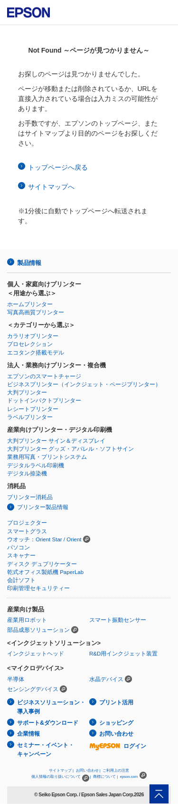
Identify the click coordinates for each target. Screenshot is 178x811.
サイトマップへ (51, 187)
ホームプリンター (30, 304)
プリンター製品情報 (42, 507)
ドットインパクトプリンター (44, 400)
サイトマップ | (61, 770)
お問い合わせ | (88, 770)
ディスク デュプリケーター (42, 564)
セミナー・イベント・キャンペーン (45, 749)
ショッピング (116, 723)
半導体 (15, 679)
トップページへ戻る (58, 167)
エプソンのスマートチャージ (44, 376)
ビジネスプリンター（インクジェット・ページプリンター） (84, 384)
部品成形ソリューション (38, 630)
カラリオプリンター (32, 336)
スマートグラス (27, 531)
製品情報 (29, 262)
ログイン (117, 746)
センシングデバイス (32, 689)
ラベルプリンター (30, 417)
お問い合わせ (116, 733)
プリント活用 (116, 702)
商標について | (105, 777)
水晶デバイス (106, 679)
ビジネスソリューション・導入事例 (51, 707)
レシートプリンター (32, 409)
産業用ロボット (27, 620)
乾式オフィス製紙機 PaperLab (45, 572)
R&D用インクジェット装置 (123, 653)
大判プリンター (27, 392)
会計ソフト (21, 580)
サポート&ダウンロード (47, 723)
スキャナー (21, 555)
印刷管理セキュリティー (38, 588)
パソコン (18, 547)
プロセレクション (30, 344)
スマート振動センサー (117, 620)
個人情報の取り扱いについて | (61, 777)
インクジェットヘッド (35, 653)
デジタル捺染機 (27, 473)
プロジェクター (27, 523)
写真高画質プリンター (35, 312)
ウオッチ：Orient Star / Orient (44, 539)
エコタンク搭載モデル (35, 352)
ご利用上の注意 (116, 770)
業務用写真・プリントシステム (47, 457)
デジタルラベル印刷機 (35, 465)
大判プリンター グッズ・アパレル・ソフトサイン (70, 449)
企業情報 (28, 733)
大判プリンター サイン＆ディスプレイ (56, 441)
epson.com (129, 777)
